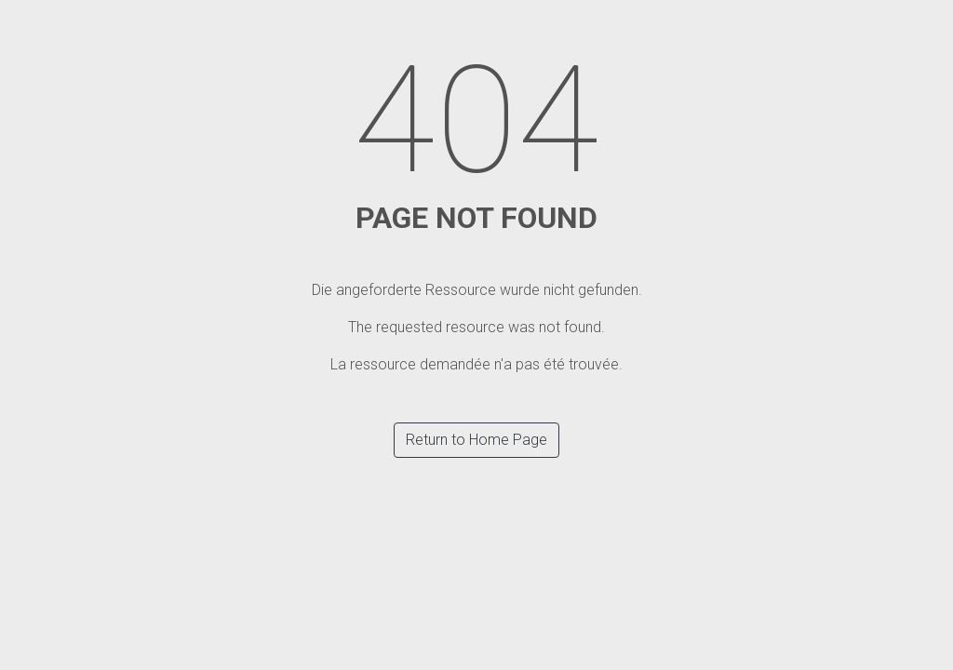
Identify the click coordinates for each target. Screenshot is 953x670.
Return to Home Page (476, 440)
